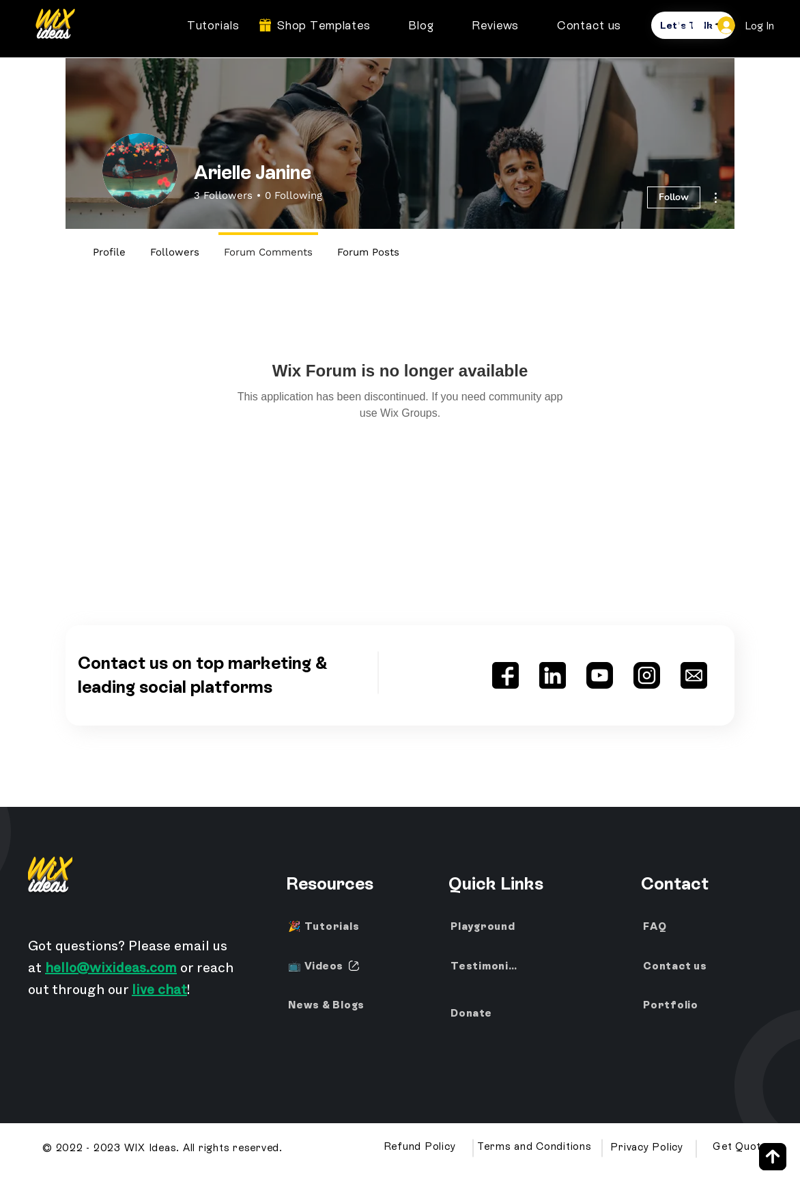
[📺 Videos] (325, 966)
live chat (159, 992)
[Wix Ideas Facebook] (505, 675)
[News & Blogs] (331, 1005)
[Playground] (497, 926)
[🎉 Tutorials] (325, 926)
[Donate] (488, 1013)
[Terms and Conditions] (535, 1146)
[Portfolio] (674, 1005)
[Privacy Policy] (648, 1147)
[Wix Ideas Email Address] (694, 675)
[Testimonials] (488, 966)
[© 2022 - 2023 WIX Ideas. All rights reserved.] (164, 1148)
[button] (692, 24)
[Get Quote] (741, 1146)
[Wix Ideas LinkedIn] (552, 675)
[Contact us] (682, 966)
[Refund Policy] (420, 1146)
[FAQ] (674, 926)
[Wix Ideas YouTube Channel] (599, 675)
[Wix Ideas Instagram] (646, 675)
